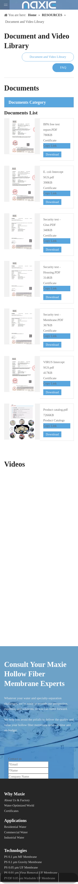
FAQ (63, 67)
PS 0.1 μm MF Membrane (20, 856)
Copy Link (50, 145)
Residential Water (15, 826)
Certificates (11, 811)
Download (52, 154)
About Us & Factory (17, 800)
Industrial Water (14, 837)
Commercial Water (16, 832)
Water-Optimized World (19, 805)
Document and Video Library (48, 56)
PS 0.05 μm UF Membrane (21, 867)
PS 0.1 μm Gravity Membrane (23, 862)
